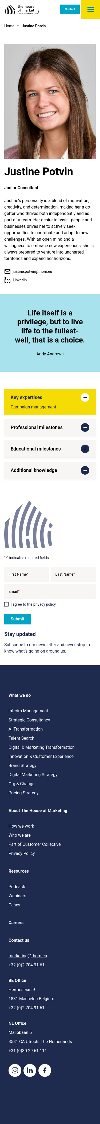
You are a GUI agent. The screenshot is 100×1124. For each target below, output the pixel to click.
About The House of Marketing (38, 810)
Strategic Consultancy (29, 720)
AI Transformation (26, 729)
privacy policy (44, 604)
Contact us (19, 940)
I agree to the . (34, 604)
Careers (16, 922)
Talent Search (21, 738)
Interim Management (28, 710)
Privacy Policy (22, 853)
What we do (20, 695)
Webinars (17, 895)
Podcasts (17, 886)
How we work (21, 826)
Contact (70, 9)
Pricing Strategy (23, 792)
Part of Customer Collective (35, 844)
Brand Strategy (22, 765)
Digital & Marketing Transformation (42, 747)
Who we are (20, 835)
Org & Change (21, 783)
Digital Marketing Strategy (33, 774)
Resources (19, 871)
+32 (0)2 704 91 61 (27, 964)
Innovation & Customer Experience (41, 756)
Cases (14, 904)
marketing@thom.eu (28, 955)
